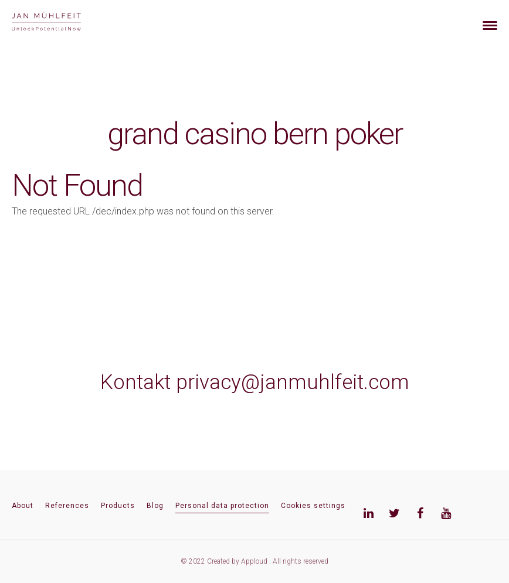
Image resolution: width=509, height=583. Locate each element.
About (22, 506)
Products (118, 506)
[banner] (60, 22)
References (67, 506)
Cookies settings (313, 506)
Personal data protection (222, 506)
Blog (155, 506)
